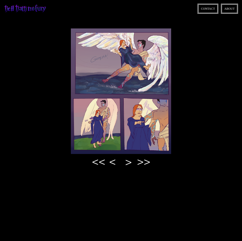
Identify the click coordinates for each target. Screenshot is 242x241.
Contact (208, 8)
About (229, 8)
